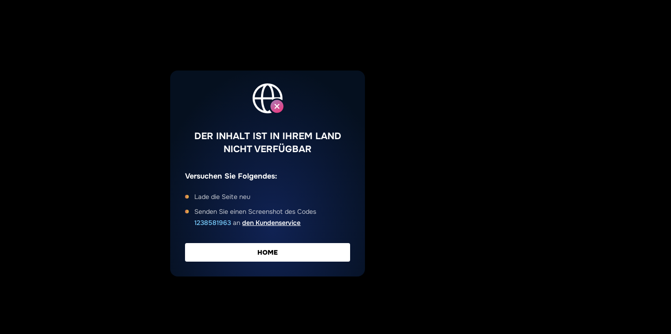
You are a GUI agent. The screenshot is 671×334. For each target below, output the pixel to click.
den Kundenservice (271, 222)
